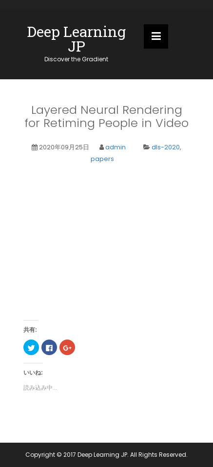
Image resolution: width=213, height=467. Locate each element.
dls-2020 (166, 147)
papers (102, 158)
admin (115, 147)
